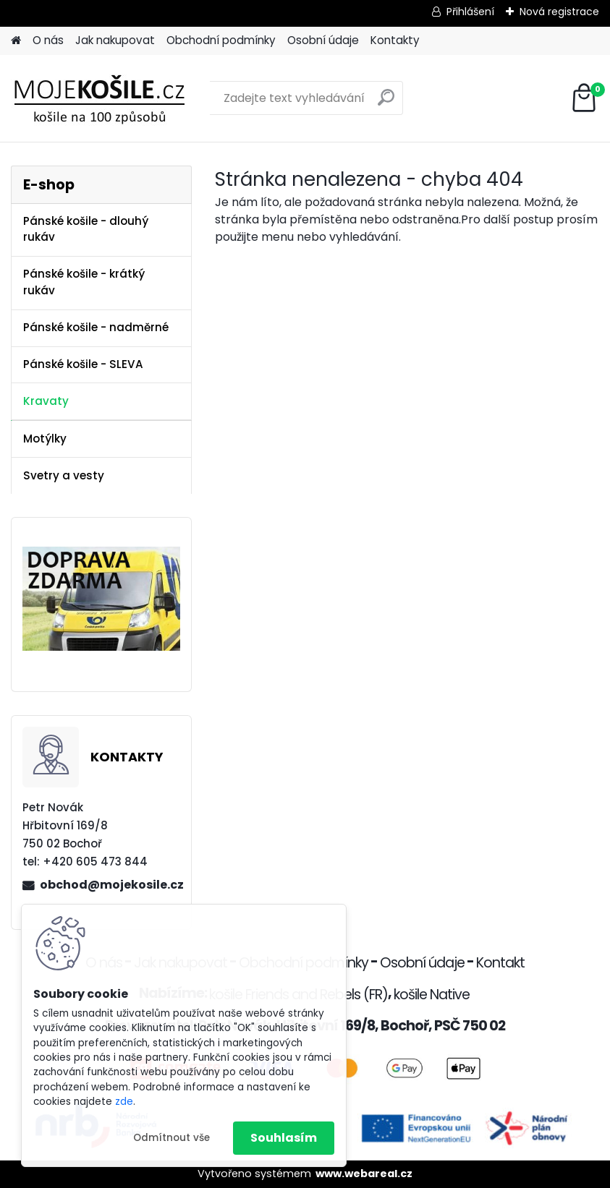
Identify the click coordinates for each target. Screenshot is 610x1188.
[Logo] (110, 98)
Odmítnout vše (171, 1138)
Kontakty (395, 40)
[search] (386, 103)
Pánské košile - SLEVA (83, 364)
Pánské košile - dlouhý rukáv (85, 229)
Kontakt (500, 963)
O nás (48, 40)
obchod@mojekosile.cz (109, 884)
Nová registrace (559, 11)
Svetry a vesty (63, 475)
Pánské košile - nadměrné (96, 327)
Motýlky (45, 438)
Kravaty (46, 401)
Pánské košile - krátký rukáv (84, 282)
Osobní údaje (323, 40)
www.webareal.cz (363, 1173)
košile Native (432, 994)
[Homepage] (16, 41)
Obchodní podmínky (221, 40)
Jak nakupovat (115, 40)
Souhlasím (283, 1137)
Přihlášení (470, 11)
